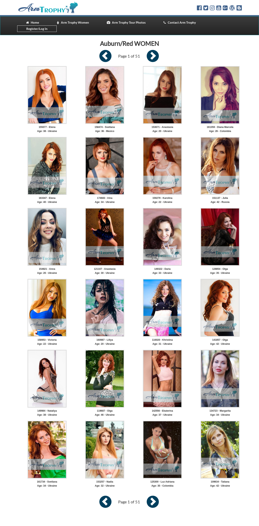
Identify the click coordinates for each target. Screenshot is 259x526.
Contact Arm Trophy (179, 22)
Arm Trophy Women (73, 22)
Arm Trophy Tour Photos (126, 22)
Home (32, 22)
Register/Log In (37, 29)
